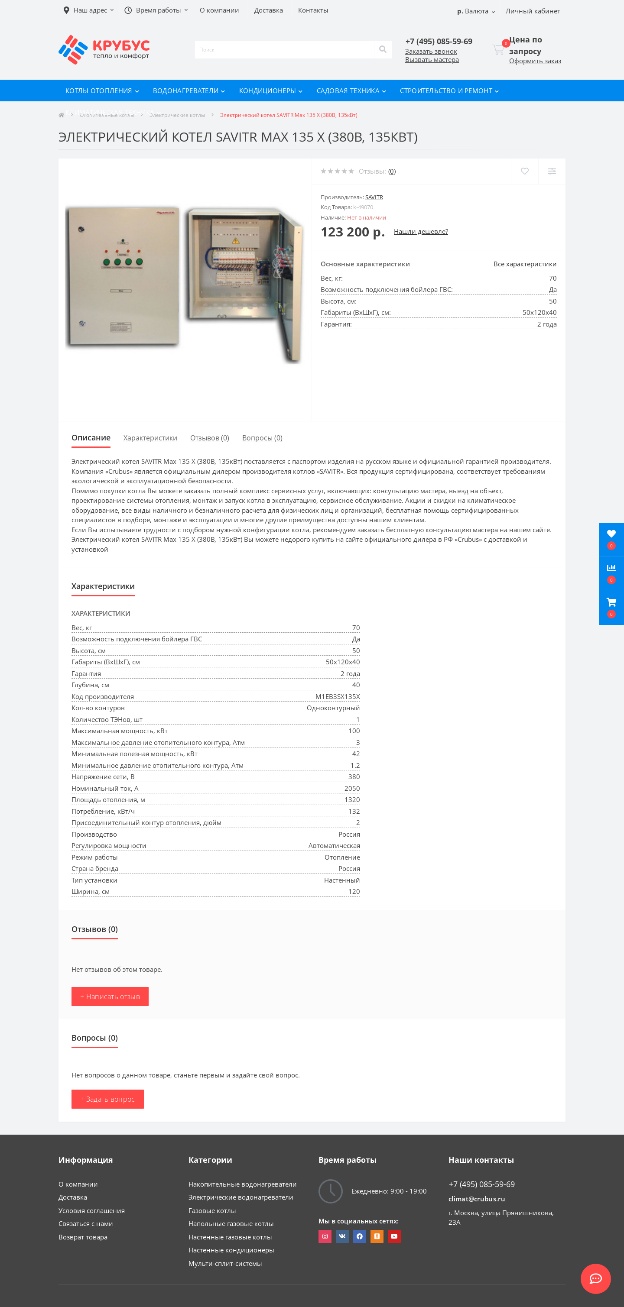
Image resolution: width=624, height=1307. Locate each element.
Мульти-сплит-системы (225, 1263)
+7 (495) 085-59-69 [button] (482, 1184)
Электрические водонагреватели (240, 1197)
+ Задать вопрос (107, 1099)
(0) (392, 171)
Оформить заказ (535, 60)
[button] (611, 608)
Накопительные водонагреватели (242, 1184)
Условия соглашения (91, 1210)
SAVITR (374, 197)
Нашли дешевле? (421, 231)
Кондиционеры (271, 90)
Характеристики (150, 438)
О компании (78, 1184)
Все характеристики (525, 263)
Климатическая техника (113, 112)
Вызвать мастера (432, 59)
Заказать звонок (431, 51)
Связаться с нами (85, 1223)
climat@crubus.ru (476, 1198)
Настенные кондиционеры (231, 1250)
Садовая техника (352, 90)
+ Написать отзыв (110, 996)
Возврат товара (82, 1237)
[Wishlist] (524, 171)
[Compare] (552, 171)
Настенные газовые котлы (230, 1237)
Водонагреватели (189, 90)
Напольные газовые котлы (231, 1223)
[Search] (383, 49)
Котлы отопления (102, 90)
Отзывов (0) (209, 438)
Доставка (72, 1197)
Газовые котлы (212, 1210)
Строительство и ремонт (449, 90)
